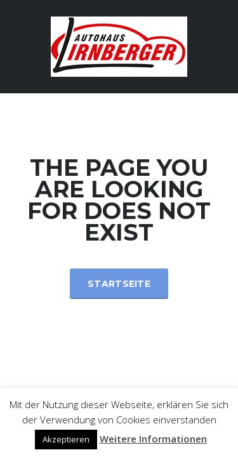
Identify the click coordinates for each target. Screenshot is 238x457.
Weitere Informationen (153, 438)
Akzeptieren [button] (66, 439)
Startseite (119, 283)
